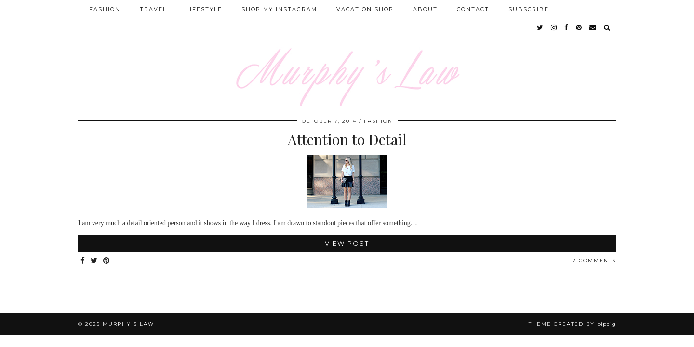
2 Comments (594, 260)
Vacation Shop (365, 9)
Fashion (104, 9)
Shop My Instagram (279, 9)
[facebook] (566, 27)
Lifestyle (204, 9)
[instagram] (554, 27)
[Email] (593, 27)
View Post (347, 243)
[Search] (607, 27)
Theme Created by (572, 324)
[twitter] (540, 27)
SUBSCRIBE (528, 9)
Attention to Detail (347, 139)
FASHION (378, 121)
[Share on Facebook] (83, 261)
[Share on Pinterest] (107, 261)
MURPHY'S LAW (128, 324)
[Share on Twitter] (94, 261)
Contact (473, 9)
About (425, 9)
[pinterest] (579, 27)
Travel (153, 9)
